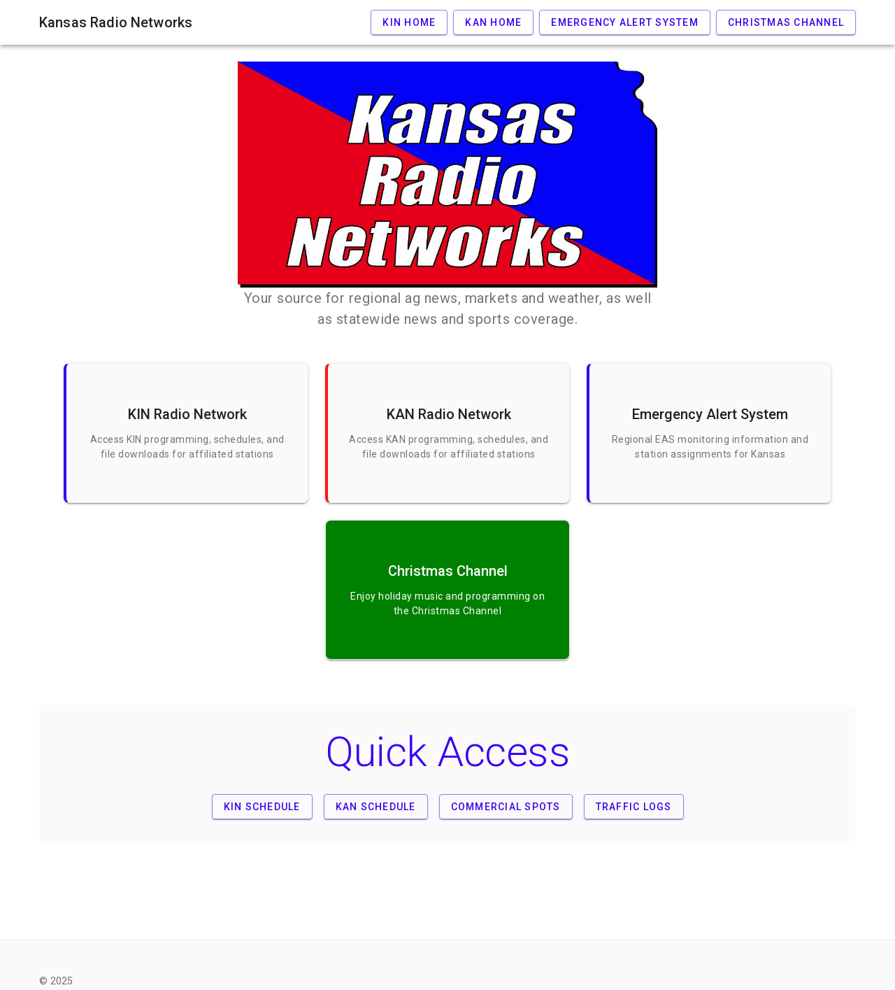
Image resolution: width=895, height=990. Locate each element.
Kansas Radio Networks (115, 22)
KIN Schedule (262, 806)
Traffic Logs (634, 806)
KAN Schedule (376, 806)
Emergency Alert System (625, 22)
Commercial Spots (506, 806)
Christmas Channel (786, 22)
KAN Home (493, 22)
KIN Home (409, 22)
